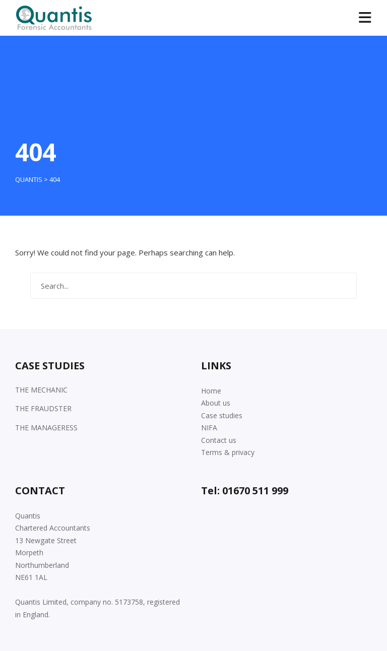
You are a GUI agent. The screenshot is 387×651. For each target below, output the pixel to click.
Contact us (218, 440)
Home (211, 391)
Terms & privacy (227, 452)
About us (215, 403)
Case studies (221, 415)
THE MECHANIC (41, 390)
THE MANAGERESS (46, 427)
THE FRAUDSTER (43, 408)
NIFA (209, 427)
